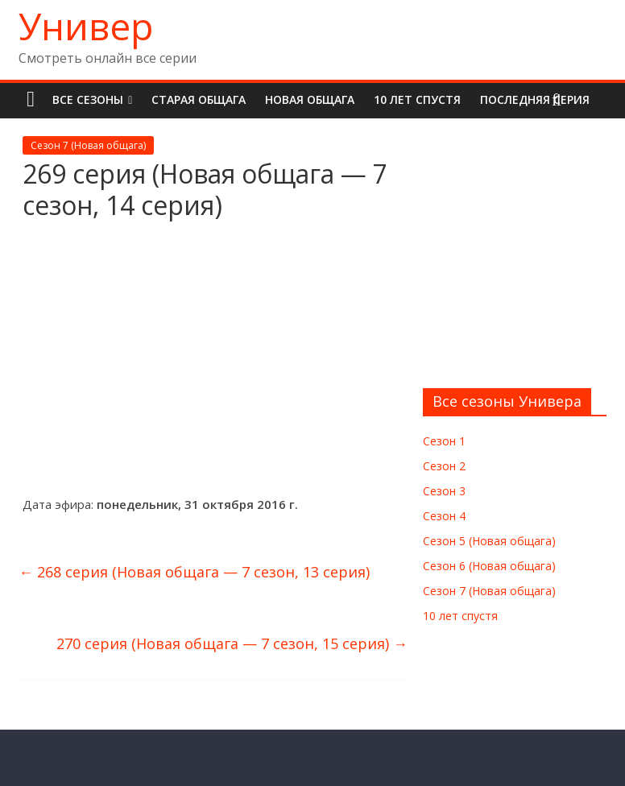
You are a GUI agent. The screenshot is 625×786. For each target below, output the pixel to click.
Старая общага (198, 99)
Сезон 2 (444, 466)
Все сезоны (87, 99)
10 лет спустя (417, 99)
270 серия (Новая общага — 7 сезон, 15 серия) (232, 643)
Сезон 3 (444, 490)
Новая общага (309, 99)
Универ (86, 26)
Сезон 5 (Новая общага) (489, 540)
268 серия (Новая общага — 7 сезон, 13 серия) (194, 571)
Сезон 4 (444, 515)
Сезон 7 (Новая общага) (88, 145)
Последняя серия (535, 99)
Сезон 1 (444, 441)
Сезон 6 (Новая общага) (489, 565)
